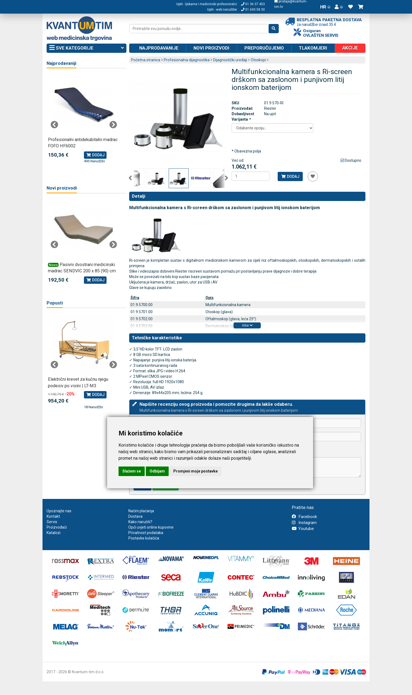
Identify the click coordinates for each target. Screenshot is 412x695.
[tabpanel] (84, 119)
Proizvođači (57, 527)
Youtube (303, 528)
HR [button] (325, 7)
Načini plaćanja (141, 511)
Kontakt (53, 516)
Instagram (304, 522)
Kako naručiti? (140, 522)
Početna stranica (145, 60)
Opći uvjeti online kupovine (151, 527)
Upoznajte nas (59, 511)
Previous (130, 178)
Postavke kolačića (143, 538)
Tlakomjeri (313, 48)
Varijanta (241, 119)
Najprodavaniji (61, 63)
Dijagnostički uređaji (230, 60)
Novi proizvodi (211, 48)
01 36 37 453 (253, 4)
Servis (52, 522)
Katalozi (53, 533)
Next (226, 178)
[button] (338, 6)
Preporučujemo (264, 48)
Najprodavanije (158, 48)
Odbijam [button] (157, 471)
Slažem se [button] (131, 471)
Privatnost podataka (145, 533)
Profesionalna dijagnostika (187, 60)
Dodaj (290, 176)
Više (247, 325)
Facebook (304, 516)
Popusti (55, 303)
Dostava (135, 516)
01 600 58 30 (253, 9)
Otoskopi (258, 60)
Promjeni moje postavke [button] (195, 471)
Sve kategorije (86, 48)
